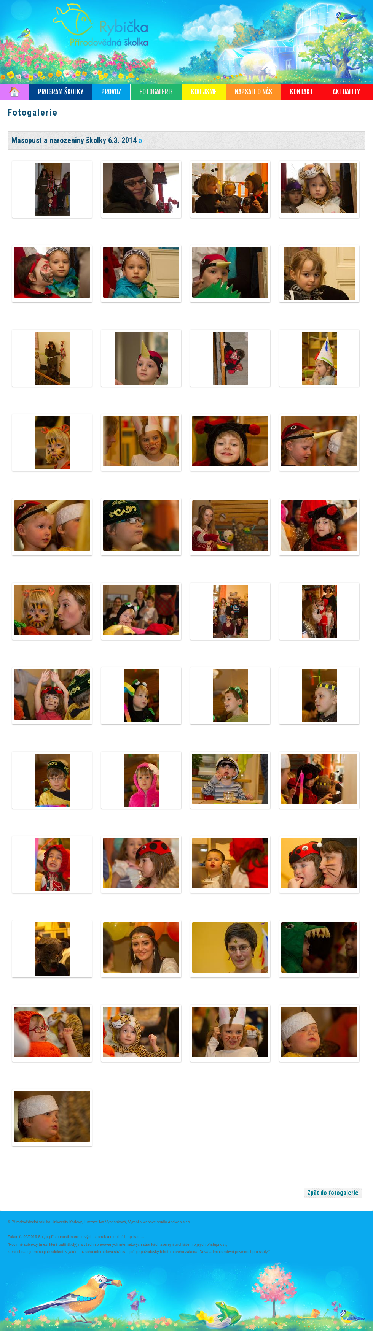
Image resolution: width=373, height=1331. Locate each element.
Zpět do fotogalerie (333, 1192)
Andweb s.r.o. (179, 1222)
